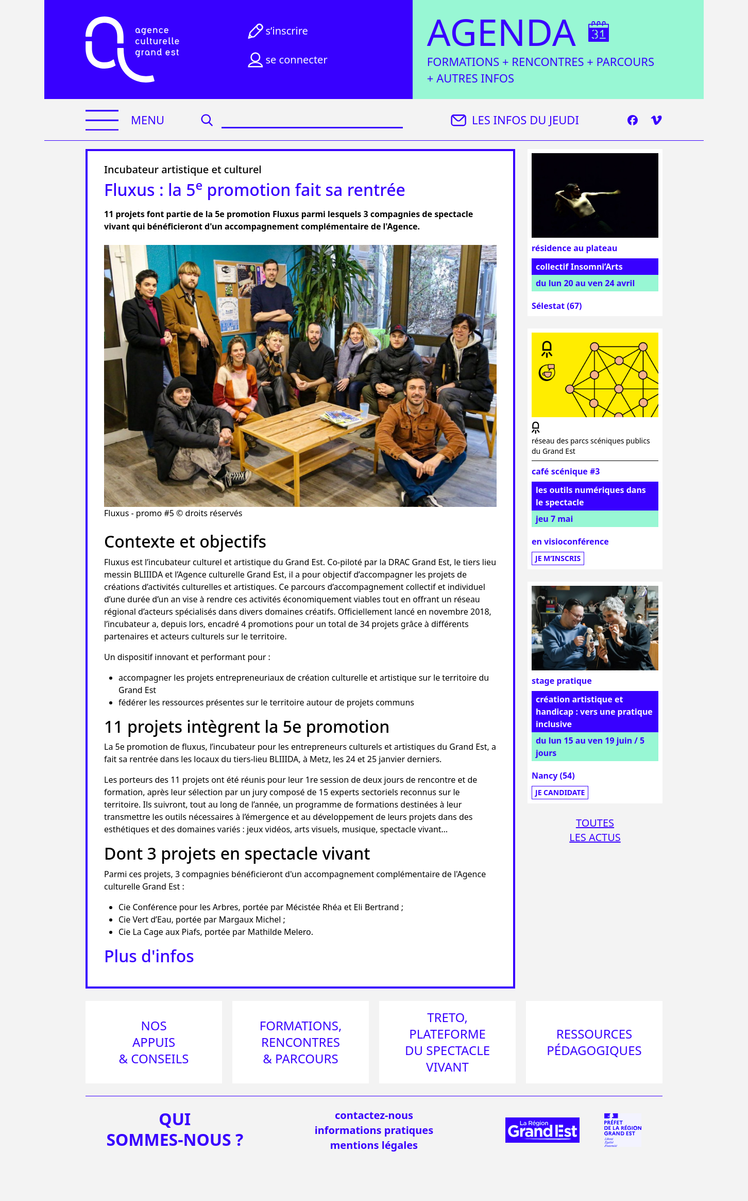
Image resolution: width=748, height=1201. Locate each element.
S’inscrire (276, 31)
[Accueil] (132, 50)
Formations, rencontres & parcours (301, 1042)
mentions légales (374, 1145)
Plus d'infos (149, 956)
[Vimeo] (656, 120)
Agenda (501, 32)
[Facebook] (632, 120)
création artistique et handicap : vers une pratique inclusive (594, 712)
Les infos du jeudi (513, 120)
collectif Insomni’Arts (579, 266)
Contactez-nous (374, 1115)
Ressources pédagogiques (594, 1042)
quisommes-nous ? (174, 1129)
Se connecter (286, 60)
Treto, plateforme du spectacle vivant (447, 1042)
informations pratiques (374, 1130)
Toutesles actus (595, 830)
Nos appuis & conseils (154, 1042)
